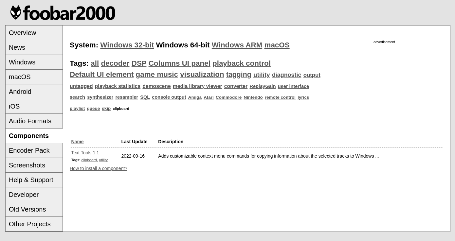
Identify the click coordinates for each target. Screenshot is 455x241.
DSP (139, 63)
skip (106, 108)
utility (261, 74)
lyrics (303, 97)
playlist (77, 108)
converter (235, 86)
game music (157, 74)
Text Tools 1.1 (85, 152)
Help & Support (31, 179)
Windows (22, 62)
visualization (202, 74)
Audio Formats (30, 121)
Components (29, 135)
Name (77, 141)
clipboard (89, 160)
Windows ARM (237, 45)
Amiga (195, 97)
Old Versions (27, 209)
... (377, 156)
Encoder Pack (29, 150)
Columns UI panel (179, 63)
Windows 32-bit (127, 45)
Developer (24, 194)
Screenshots (27, 165)
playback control (241, 63)
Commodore (229, 97)
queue (93, 108)
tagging (238, 74)
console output (169, 97)
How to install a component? (98, 168)
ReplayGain (262, 86)
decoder (115, 63)
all (95, 63)
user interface (293, 86)
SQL (145, 97)
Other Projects (30, 224)
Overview (22, 32)
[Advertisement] (384, 90)
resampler (126, 97)
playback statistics (117, 86)
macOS (20, 76)
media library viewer (197, 86)
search (77, 97)
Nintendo (253, 97)
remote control (280, 97)
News (17, 47)
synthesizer (100, 97)
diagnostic (286, 75)
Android (20, 91)
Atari (209, 97)
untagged (81, 86)
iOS (14, 106)
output (311, 75)
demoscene (156, 86)
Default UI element (102, 74)
